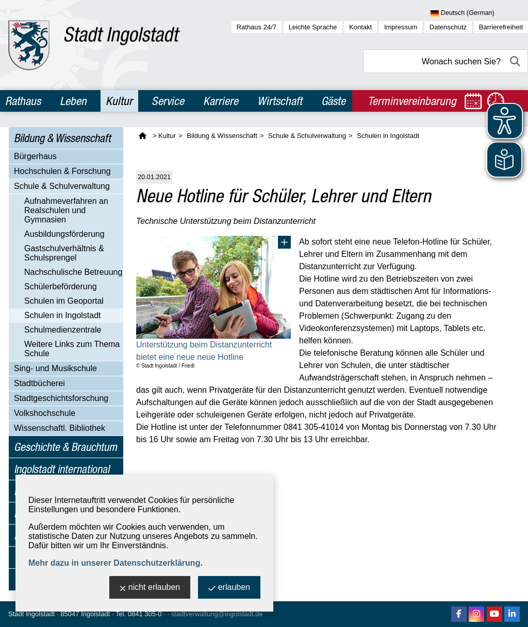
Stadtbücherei (39, 383)
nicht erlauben (150, 588)
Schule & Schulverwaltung (62, 186)
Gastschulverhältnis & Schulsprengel (64, 253)
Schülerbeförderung (60, 286)
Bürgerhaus (35, 156)
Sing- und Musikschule (55, 368)
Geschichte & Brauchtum (65, 447)
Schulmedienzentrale (62, 329)
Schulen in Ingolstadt (62, 315)
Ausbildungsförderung (64, 234)
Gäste (333, 101)
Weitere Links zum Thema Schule (72, 349)
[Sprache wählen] (479, 13)
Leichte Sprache (313, 27)
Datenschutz (448, 27)
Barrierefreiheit (501, 27)
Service (168, 101)
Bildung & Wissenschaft (62, 138)
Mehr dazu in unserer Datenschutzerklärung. (115, 563)
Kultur (119, 101)
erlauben (229, 588)
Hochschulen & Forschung (62, 171)
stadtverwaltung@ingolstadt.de (217, 614)
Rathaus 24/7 (256, 27)
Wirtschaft (279, 101)
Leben (73, 101)
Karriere (220, 101)
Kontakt (360, 27)
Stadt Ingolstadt (31, 614)
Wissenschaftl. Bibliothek (59, 428)
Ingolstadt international (61, 469)
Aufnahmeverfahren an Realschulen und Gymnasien (66, 210)
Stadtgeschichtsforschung (61, 398)
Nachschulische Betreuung (73, 272)
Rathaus (23, 101)
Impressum (400, 27)
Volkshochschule (44, 413)
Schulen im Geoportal (64, 301)
